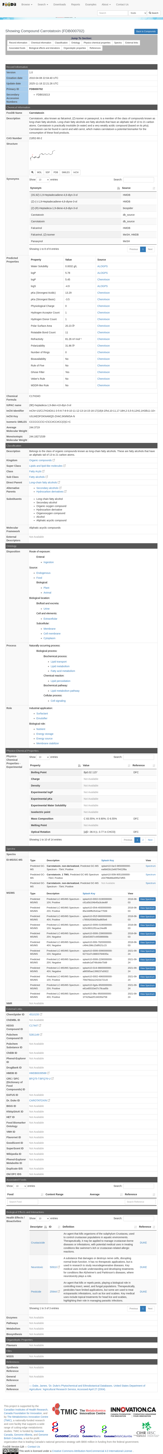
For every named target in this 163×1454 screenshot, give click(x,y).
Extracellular (50, 618)
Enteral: (41, 556)
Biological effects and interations (44, 48)
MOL (39, 172)
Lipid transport (59, 661)
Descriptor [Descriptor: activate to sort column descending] (36, 1226)
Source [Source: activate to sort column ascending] (126, 188)
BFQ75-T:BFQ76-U (41, 1078)
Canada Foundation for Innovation (23, 1413)
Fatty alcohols (38, 476)
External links (131, 42)
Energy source (45, 738)
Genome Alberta (23, 1434)
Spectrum (151, 866)
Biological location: (39, 598)
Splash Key (107, 860)
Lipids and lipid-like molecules (47, 465)
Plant (46, 587)
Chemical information (41, 42)
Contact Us (122, 4)
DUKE (143, 1242)
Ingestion (49, 562)
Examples (90, 4)
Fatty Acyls (37, 471)
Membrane (50, 628)
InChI (76, 172)
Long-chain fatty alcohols (44, 482)
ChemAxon (103, 279)
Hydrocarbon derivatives (52, 491)
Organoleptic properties (75, 48)
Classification (61, 42)
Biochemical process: (55, 656)
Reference (131, 1194)
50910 (55, 1267)
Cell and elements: (47, 613)
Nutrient (41, 729)
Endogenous (44, 573)
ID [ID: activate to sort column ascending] (50, 1226)
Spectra (117, 42)
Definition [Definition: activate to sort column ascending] (68, 1226)
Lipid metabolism (60, 666)
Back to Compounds (146, 31)
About (106, 4)
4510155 (35, 1014)
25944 (55, 1291)
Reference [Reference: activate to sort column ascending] (139, 765)
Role (9, 708)
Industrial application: (41, 708)
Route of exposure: (39, 551)
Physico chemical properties (97, 42)
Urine (47, 608)
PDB (56, 172)
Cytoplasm (49, 638)
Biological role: (37, 723)
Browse (26, 4)
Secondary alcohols (49, 488)
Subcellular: (43, 623)
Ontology (75, 42)
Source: (33, 567)
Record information (18, 42)
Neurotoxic (37, 1267)
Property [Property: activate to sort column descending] (35, 765)
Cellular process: (53, 695)
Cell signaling (58, 700)
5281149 (35, 1034)
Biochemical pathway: (56, 685)
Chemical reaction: (54, 675)
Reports (75, 4)
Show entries (43, 179)
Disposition (13, 551)
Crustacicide (38, 1242)
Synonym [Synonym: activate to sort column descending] (36, 188)
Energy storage (45, 733)
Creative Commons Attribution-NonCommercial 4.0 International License (92, 1451)
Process (11, 645)
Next (150, 249)
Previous (134, 249)
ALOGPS (102, 266)
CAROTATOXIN (39, 1100)
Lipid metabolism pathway (65, 690)
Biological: (42, 582)
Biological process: (47, 650)
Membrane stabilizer (48, 743)
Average (95, 1194)
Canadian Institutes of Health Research (26, 1409)
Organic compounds (42, 460)
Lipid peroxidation (60, 681)
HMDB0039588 (39, 1073)
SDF (48, 172)
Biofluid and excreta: (48, 603)
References (95, 48)
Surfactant (42, 713)
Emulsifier (42, 718)
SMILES (66, 172)
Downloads (59, 4)
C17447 (35, 1025)
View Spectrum (147, 899)
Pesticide (36, 1291)
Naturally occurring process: (44, 645)
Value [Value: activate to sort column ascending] (86, 765)
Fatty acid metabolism (63, 671)
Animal (47, 592)
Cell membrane (52, 633)
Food (39, 577)
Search (43, 4)
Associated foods (17, 48)
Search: (134, 179)
